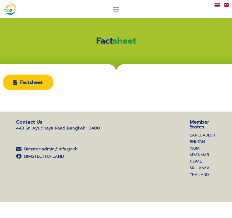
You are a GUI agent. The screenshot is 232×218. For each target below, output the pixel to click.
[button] (116, 9)
